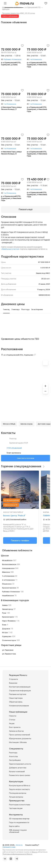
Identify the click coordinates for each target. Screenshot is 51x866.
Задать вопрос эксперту (19, 789)
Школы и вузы (27, 424)
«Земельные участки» (10, 249)
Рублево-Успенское (11, 592)
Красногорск (8, 617)
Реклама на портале (17, 694)
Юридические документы (20, 738)
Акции (11, 723)
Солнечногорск (9, 640)
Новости (12, 716)
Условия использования (19, 706)
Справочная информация (20, 691)
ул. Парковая (7, 650)
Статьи (12, 720)
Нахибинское (8, 595)
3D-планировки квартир (19, 819)
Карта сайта (14, 826)
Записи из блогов (16, 731)
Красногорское (9, 588)
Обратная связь (15, 702)
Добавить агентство (17, 768)
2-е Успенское (8, 580)
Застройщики (15, 760)
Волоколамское (9, 564)
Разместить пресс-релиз (19, 775)
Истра (5, 632)
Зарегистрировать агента (20, 764)
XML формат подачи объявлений (18, 831)
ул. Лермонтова (9, 654)
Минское (6, 572)
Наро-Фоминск (9, 621)
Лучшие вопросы (16, 797)
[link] (5, 9)
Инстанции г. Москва (18, 742)
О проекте (13, 679)
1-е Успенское (8, 576)
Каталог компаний (17, 771)
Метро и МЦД (9, 424)
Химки (5, 605)
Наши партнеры (16, 698)
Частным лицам (15, 808)
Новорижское (8, 568)
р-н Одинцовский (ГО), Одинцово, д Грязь (11, 63)
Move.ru (34, 852)
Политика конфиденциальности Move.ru (17, 854)
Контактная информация (19, 687)
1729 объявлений (14, 448)
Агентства (13, 756)
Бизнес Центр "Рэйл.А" (14, 516)
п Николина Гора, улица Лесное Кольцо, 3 (11, 108)
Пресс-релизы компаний (19, 735)
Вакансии (13, 683)
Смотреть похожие (25, 458)
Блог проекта (14, 727)
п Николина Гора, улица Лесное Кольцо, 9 (11, 153)
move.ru (19, 845)
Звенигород (7, 609)
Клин (4, 625)
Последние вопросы (17, 793)
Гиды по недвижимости (19, 822)
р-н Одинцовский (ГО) (13, 355)
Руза (4, 613)
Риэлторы (13, 753)
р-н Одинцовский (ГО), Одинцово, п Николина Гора (37, 64)
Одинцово (5, 9)
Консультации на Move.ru (19, 785)
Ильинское (7, 584)
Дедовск (6, 629)
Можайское (7, 560)
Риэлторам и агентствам (19, 805)
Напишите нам (9, 847)
